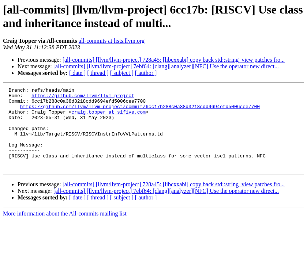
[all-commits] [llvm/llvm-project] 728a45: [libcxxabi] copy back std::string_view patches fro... (174, 60)
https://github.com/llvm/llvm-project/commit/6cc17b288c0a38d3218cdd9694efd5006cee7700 (140, 110)
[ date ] (77, 73)
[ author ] (146, 73)
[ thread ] (98, 73)
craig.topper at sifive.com (108, 117)
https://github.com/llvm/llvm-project (82, 97)
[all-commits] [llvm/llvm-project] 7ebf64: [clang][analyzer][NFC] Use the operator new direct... (166, 66)
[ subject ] (122, 73)
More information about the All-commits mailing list (65, 230)
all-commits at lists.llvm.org (112, 41)
